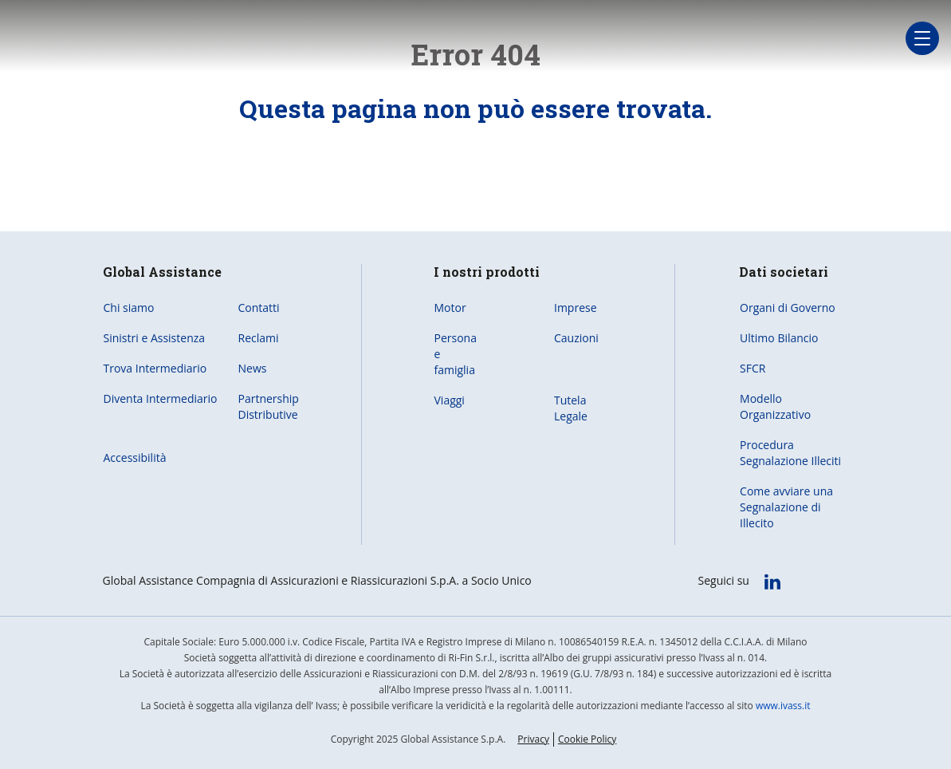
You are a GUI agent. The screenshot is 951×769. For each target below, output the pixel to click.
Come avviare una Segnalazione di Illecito (786, 506)
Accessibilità (135, 457)
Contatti (259, 307)
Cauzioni (576, 337)
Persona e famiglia (455, 353)
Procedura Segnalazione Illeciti (790, 452)
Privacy (533, 739)
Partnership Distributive (268, 406)
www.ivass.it (783, 705)
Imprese (575, 307)
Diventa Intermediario (161, 398)
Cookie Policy (587, 739)
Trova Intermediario (155, 368)
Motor (450, 307)
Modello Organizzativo (775, 406)
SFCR (752, 368)
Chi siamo (129, 307)
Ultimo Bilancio (779, 337)
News (252, 368)
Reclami (258, 337)
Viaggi (449, 400)
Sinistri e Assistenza (155, 337)
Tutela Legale (570, 408)
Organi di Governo (787, 307)
